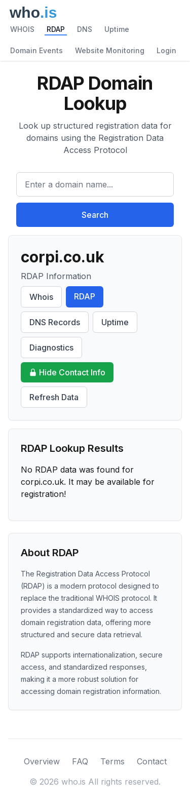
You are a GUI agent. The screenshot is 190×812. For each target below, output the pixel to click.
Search (95, 215)
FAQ (80, 761)
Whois (41, 297)
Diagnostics (51, 347)
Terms (112, 761)
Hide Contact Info (67, 372)
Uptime (116, 29)
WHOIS (22, 29)
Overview (42, 761)
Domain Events (36, 50)
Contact (152, 761)
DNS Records (54, 322)
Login (166, 50)
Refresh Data (54, 397)
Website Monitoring (109, 50)
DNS (84, 29)
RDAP (56, 29)
